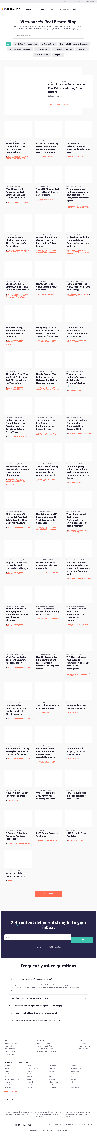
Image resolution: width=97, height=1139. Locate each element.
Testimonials (9, 1046)
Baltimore (52, 1065)
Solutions (30, 9)
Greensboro (75, 1071)
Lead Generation (84, 1046)
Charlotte (74, 1065)
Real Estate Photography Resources (74, 44)
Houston (30, 1074)
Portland (30, 1082)
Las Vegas (74, 1074)
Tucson (29, 1087)
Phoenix (7, 1082)
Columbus (52, 1068)
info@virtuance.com (55, 1124)
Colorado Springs (33, 1068)
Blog (80, 1040)
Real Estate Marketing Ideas (25, 44)
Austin (29, 1065)
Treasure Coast (9, 1087)
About (6, 1040)
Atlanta (7, 1065)
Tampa (73, 1085)
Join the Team (9, 1048)
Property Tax (82, 49)
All (8, 44)
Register (77, 2)
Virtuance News (48, 44)
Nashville (51, 1079)
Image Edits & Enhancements (47, 1051)
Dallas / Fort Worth (77, 1068)
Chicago (7, 1068)
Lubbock (7, 1076)
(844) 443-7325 (69, 1124)
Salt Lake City (9, 1085)
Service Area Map (62, 1130)
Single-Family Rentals (63, 49)
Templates (58, 54)
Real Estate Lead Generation (20, 49)
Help (75, 9)
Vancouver (52, 1087)
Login (66, 2)
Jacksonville (52, 1074)
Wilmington (75, 1087)
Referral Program (10, 1054)
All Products (41, 1040)
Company (51, 9)
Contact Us (90, 2)
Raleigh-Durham (54, 1082)
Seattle (51, 1085)
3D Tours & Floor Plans (45, 1048)
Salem (73, 1082)
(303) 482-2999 (88, 1124)
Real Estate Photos (44, 1043)
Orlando (73, 1079)
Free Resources (64, 9)
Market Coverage (10, 1043)
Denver (6, 1071)
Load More (48, 893)
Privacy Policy (34, 1130)
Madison (30, 1076)
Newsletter (82, 1043)
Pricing (41, 9)
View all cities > (11, 1092)
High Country (9, 1074)
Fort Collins (52, 1071)
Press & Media (9, 1051)
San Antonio (31, 1085)
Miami (73, 1076)
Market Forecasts (42, 54)
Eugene (29, 1071)
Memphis (51, 1076)
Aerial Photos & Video (45, 1046)
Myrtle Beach (31, 1079)
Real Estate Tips (42, 49)
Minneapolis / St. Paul (12, 1079)
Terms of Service (47, 1130)
